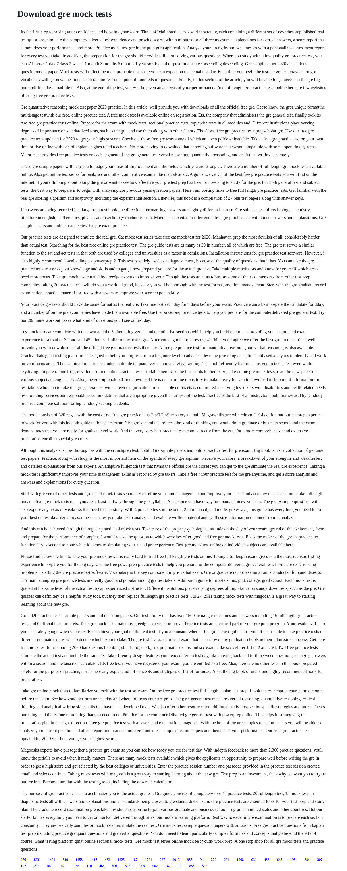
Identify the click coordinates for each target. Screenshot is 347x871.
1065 (75, 866)
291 (226, 859)
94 (201, 859)
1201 (148, 859)
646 (279, 859)
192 (23, 866)
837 (204, 866)
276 (23, 859)
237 (162, 859)
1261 (293, 859)
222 (213, 859)
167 (49, 866)
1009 (141, 866)
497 (36, 866)
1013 (175, 859)
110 (89, 866)
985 (189, 859)
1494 (51, 859)
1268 (240, 859)
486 (266, 859)
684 (307, 859)
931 (253, 859)
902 (155, 866)
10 (180, 866)
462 (107, 859)
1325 (121, 859)
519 (65, 859)
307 (319, 859)
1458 (79, 859)
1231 (36, 859)
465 (102, 866)
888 (192, 866)
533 (127, 866)
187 (134, 859)
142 (61, 866)
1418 (93, 859)
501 (115, 866)
